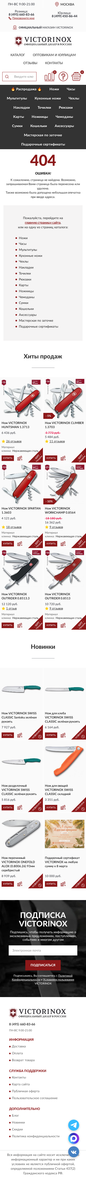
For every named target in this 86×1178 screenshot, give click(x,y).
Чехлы (74, 98)
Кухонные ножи (48, 98)
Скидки (17, 1129)
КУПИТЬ (7, 458)
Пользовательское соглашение (34, 1098)
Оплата (17, 1053)
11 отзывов (57, 441)
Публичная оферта (25, 1091)
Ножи (54, 89)
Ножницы (40, 117)
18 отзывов (13, 527)
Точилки (44, 107)
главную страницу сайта (42, 222)
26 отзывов (13, 441)
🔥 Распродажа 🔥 (26, 89)
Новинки (18, 1122)
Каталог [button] (17, 55)
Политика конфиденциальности (36, 1136)
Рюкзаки (66, 107)
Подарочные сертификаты (43, 144)
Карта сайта (21, 1084)
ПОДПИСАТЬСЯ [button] (43, 965)
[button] (21, 18)
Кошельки (38, 126)
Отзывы (30, 63)
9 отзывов (56, 527)
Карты (18, 117)
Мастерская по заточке (43, 135)
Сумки (17, 126)
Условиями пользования (58, 979)
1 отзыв (11, 608)
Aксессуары (64, 126)
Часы (71, 89)
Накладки (21, 107)
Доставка (19, 1046)
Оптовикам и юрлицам (54, 55)
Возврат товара (23, 1060)
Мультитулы (17, 98)
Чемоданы (64, 117)
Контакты (54, 63)
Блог (15, 1115)
